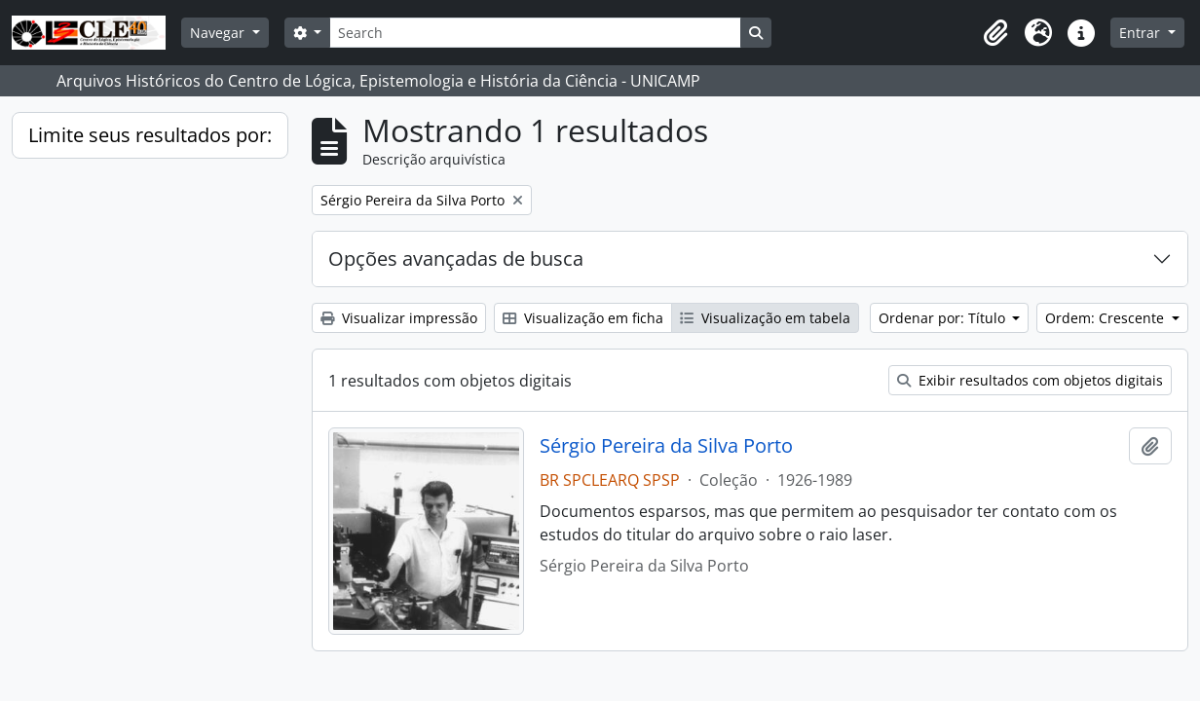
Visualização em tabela (765, 318)
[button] (995, 33)
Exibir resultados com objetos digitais (1030, 380)
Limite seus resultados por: (150, 135)
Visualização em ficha (583, 318)
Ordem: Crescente (1106, 318)
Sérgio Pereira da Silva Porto (666, 446)
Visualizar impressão (398, 318)
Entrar (1141, 32)
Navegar (219, 32)
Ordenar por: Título (944, 318)
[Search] (534, 33)
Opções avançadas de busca (455, 258)
